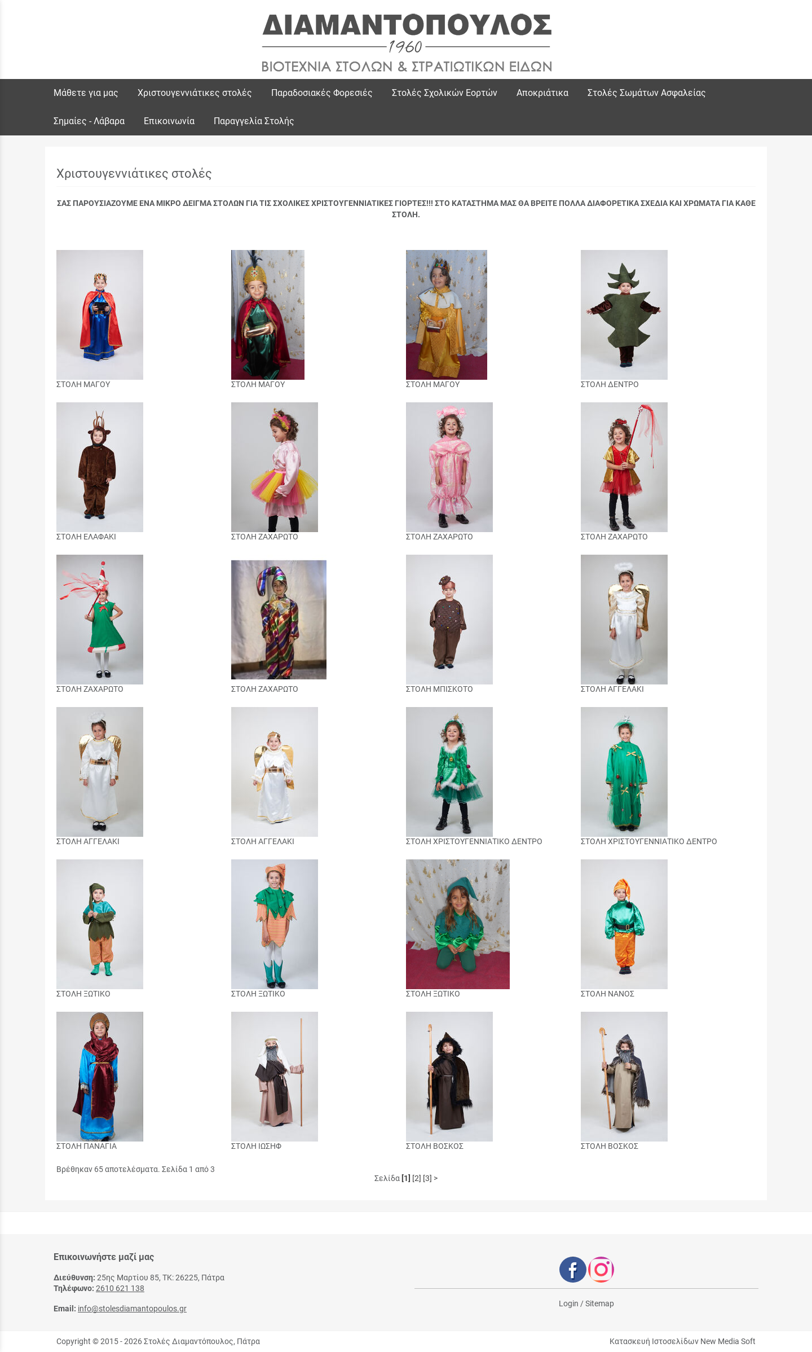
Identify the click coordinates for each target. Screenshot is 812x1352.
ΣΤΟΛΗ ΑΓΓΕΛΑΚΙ (612, 688)
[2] (416, 1178)
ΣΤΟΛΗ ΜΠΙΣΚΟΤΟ (439, 688)
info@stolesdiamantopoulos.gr (132, 1308)
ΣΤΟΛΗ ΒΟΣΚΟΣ (435, 1146)
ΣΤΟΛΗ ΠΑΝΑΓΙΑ (86, 1146)
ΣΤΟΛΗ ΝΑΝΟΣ (607, 993)
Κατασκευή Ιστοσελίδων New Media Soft (683, 1341)
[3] (427, 1178)
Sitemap (599, 1303)
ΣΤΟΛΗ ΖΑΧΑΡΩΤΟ (264, 536)
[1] (406, 1178)
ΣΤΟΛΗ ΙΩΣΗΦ (256, 1146)
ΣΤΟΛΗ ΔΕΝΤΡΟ (610, 384)
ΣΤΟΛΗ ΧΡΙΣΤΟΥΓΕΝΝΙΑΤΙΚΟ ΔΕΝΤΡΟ (474, 841)
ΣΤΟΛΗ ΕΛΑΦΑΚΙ (86, 536)
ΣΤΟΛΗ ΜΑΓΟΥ (83, 384)
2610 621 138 (120, 1288)
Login (569, 1303)
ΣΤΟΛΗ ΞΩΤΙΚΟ (83, 993)
